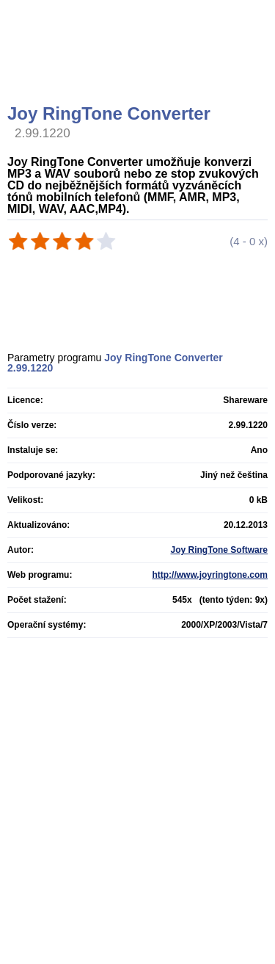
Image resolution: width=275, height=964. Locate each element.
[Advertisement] (139, 69)
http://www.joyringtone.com (210, 575)
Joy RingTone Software (219, 550)
